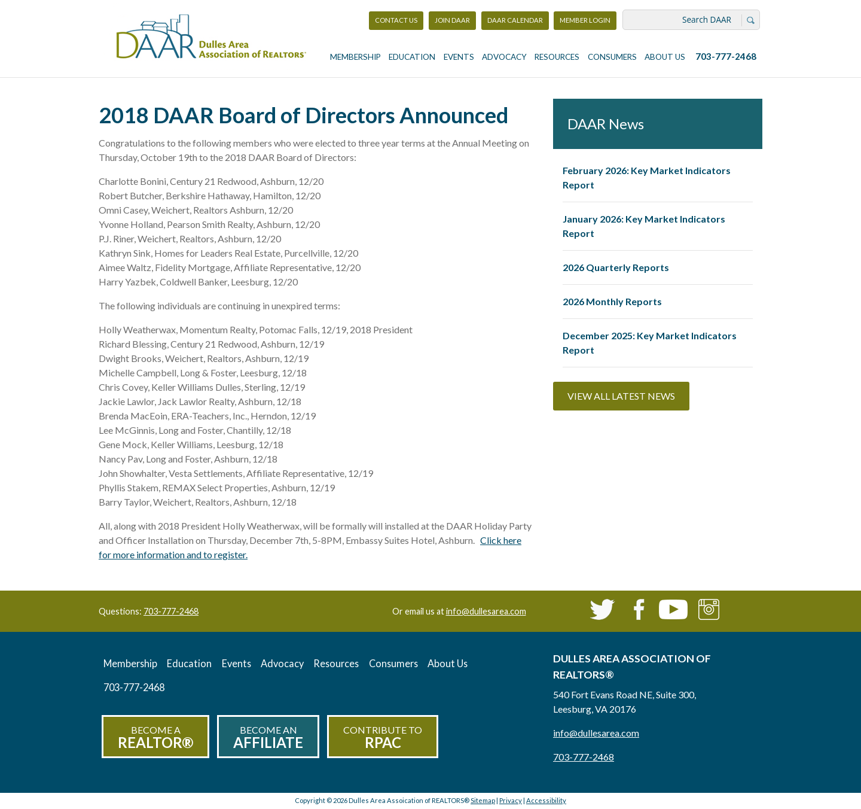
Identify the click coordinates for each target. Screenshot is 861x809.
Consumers (612, 57)
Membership (355, 57)
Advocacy (504, 57)
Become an (268, 737)
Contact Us (396, 20)
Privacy (510, 800)
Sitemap (483, 800)
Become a (155, 737)
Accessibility (546, 800)
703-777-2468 (725, 56)
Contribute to (382, 737)
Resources (557, 57)
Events (459, 57)
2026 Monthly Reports (612, 301)
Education (412, 57)
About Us (665, 57)
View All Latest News (621, 396)
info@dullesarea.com (486, 611)
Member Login (584, 23)
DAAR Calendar (515, 20)
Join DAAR (452, 20)
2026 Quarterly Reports (616, 267)
